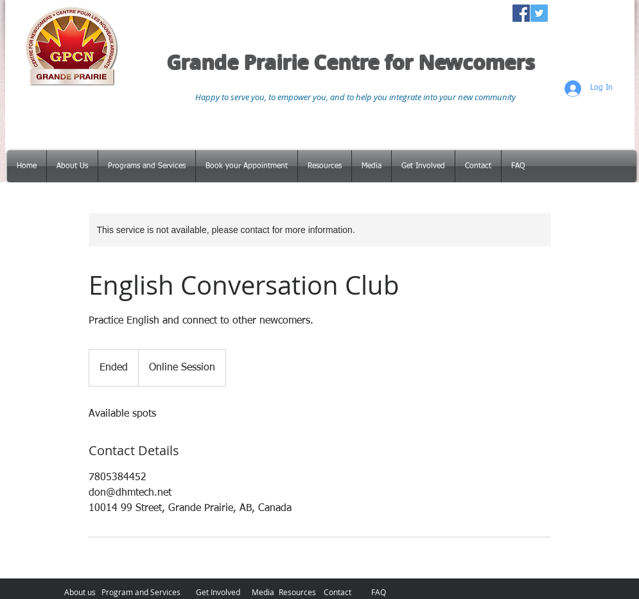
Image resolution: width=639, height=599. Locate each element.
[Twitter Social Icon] (539, 13)
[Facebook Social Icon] (521, 13)
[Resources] (297, 592)
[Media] (263, 592)
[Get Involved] (218, 592)
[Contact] (337, 592)
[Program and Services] (141, 592)
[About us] (80, 592)
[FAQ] (378, 592)
